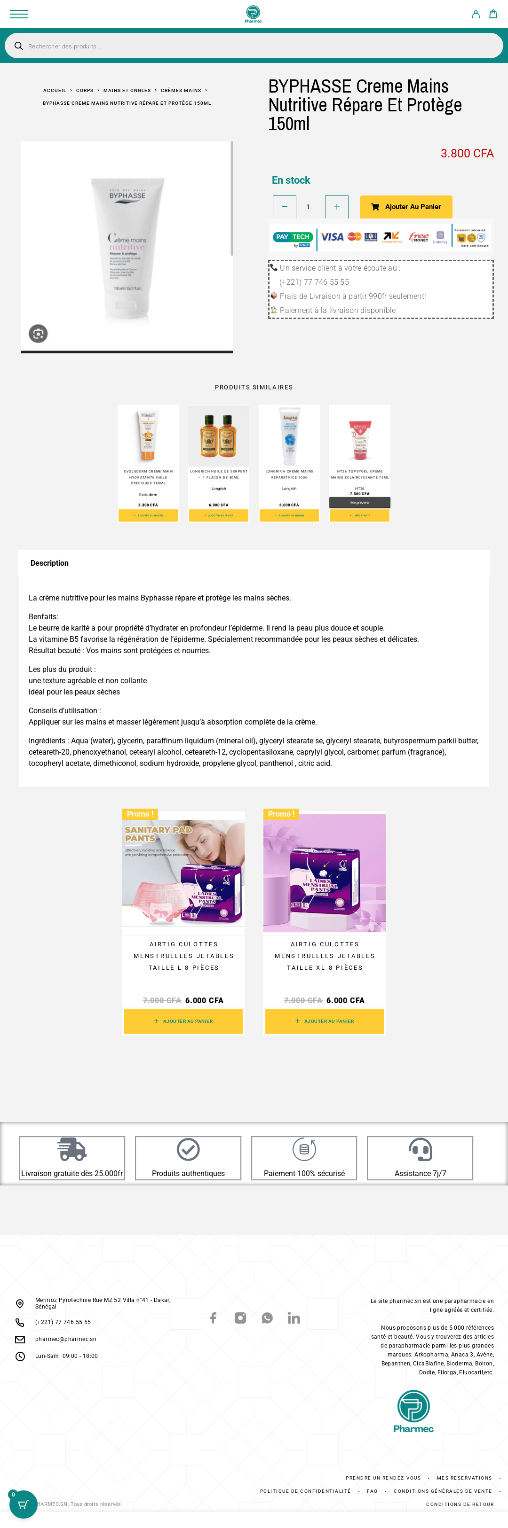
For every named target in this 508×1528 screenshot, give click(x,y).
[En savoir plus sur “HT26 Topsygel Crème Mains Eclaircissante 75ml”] (359, 515)
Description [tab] (50, 563)
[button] (148, 515)
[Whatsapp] (267, 1319)
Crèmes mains (181, 90)
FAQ (372, 1491)
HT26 (360, 488)
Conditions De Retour (460, 1504)
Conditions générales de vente (443, 1491)
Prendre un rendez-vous (383, 1478)
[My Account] (476, 16)
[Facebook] (213, 1319)
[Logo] (253, 14)
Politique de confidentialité (305, 1491)
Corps (85, 90)
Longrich (219, 488)
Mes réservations (464, 1478)
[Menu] (19, 14)
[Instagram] (240, 1319)
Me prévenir (360, 502)
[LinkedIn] (294, 1319)
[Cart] (493, 15)
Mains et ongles (127, 90)
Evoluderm (148, 494)
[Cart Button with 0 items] (23, 1504)
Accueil (54, 90)
